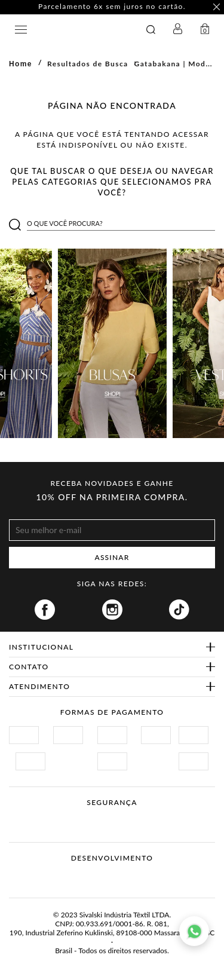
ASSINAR (112, 557)
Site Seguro (37, 816)
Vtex (89, 877)
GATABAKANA (75, 30)
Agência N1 (134, 877)
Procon (127, 816)
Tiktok (179, 609)
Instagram (112, 609)
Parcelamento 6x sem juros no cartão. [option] (112, 7)
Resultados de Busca (87, 63)
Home (20, 64)
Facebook (45, 609)
